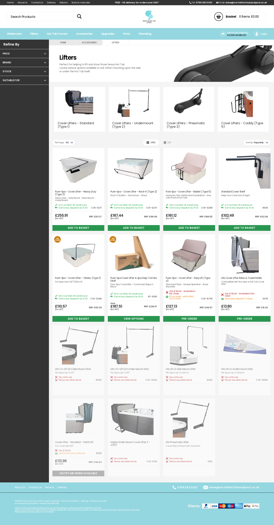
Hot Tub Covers (57, 34)
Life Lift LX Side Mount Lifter (181, 369)
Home (10, 2)
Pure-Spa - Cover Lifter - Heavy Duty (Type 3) (75, 193)
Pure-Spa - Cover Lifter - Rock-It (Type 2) (133, 191)
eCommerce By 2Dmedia (26, 503)
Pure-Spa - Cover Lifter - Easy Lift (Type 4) (188, 279)
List (167, 142)
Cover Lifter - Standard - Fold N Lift (74, 442)
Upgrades (107, 34)
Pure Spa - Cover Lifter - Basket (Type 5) (188, 191)
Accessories (84, 34)
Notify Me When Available (78, 473)
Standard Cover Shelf (233, 191)
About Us (22, 2)
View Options (134, 319)
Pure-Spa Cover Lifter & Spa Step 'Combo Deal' (133, 279)
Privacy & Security (99, 501)
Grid (151, 142)
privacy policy (34, 512)
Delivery (51, 2)
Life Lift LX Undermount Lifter (237, 369)
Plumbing (145, 34)
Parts (126, 34)
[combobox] (63, 143)
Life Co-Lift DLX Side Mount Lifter (73, 369)
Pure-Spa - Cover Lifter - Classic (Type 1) (78, 278)
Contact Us (37, 2)
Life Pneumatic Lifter (177, 442)
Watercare (14, 34)
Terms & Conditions (70, 501)
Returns (64, 2)
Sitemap (85, 501)
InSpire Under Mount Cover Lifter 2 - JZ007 (130, 443)
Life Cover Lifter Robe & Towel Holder (241, 278)
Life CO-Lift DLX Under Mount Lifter (129, 369)
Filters (34, 34)
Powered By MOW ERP (49, 503)
